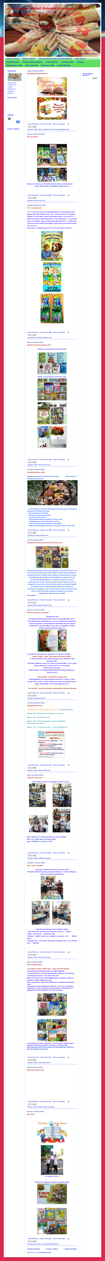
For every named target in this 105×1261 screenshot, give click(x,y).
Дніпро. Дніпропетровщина (42, 858)
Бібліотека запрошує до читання (38, 612)
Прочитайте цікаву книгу (35, 1070)
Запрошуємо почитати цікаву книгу (39, 345)
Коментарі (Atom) (45, 1252)
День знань (30, 1114)
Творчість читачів (47, 65)
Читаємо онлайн (67, 62)
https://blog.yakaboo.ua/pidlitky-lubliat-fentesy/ (52, 186)
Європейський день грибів (36, 472)
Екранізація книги (12, 62)
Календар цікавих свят (40, 535)
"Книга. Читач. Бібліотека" (42, 129)
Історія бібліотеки (63, 65)
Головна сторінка (12, 58)
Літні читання (37, 1107)
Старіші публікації (70, 1249)
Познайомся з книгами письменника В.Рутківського (44, 542)
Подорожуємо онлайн (14, 65)
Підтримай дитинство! (34, 705)
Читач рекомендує (49, 1107)
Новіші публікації (33, 1249)
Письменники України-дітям (42, 337)
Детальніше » (31, 595)
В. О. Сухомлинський (34, 208)
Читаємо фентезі (32, 137)
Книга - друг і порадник (35, 865)
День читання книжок (34, 964)
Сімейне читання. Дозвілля (32, 62)
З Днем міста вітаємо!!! (35, 777)
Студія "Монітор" (52, 62)
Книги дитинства (31, 65)
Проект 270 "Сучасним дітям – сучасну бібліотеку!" (47, 727)
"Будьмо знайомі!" (29, 58)
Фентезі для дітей (39, 200)
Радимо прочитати (39, 698)
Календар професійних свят (60, 129)
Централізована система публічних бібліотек (55, 58)
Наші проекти (80, 58)
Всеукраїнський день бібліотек (37, 73)
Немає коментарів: (59, 124)
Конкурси (80, 62)
